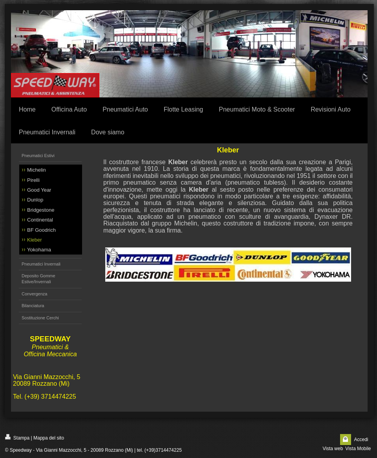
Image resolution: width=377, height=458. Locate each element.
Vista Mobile (358, 448)
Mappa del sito (48, 438)
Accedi (361, 439)
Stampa (17, 437)
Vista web (333, 448)
